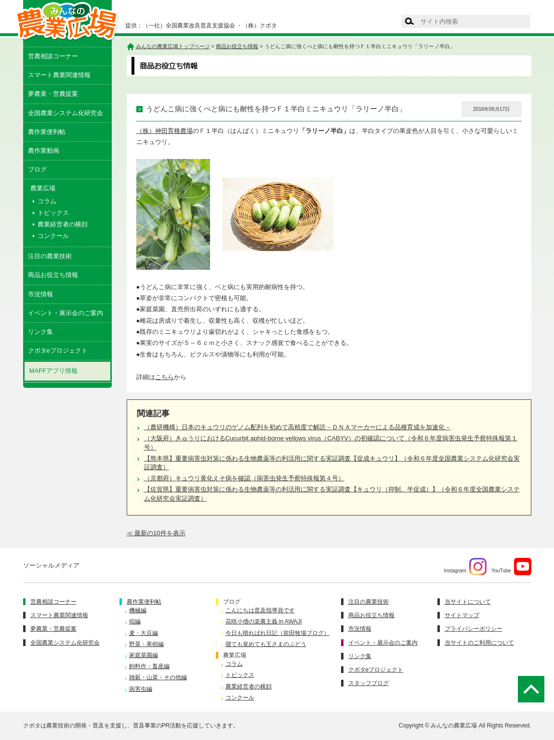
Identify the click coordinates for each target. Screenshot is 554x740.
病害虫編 (140, 689)
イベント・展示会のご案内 (65, 313)
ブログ (37, 169)
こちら (164, 377)
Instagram (465, 566)
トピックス (53, 212)
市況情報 (40, 294)
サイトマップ (462, 615)
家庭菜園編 (143, 655)
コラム (47, 201)
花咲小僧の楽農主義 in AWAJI (263, 621)
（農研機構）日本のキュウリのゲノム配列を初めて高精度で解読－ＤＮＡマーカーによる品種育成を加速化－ (297, 427)
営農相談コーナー (53, 56)
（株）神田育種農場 (164, 130)
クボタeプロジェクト (58, 350)
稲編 (135, 621)
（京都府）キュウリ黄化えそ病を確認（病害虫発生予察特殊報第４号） (244, 478)
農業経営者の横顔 (63, 224)
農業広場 (234, 655)
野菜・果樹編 (146, 644)
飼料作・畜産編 (149, 666)
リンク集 (40, 331)
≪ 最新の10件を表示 (156, 533)
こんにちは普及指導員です (260, 610)
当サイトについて (468, 601)
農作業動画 (43, 150)
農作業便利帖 (47, 131)
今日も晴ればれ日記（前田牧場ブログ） (277, 633)
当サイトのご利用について (479, 642)
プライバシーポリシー (473, 628)
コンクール (53, 235)
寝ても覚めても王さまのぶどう (265, 644)
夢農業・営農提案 (53, 93)
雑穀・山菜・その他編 (158, 677)
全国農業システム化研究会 (65, 113)
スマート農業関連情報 (59, 75)
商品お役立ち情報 (53, 274)
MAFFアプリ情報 (53, 370)
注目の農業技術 (50, 256)
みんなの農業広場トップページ (173, 46)
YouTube (511, 566)
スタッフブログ (368, 683)
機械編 (137, 610)
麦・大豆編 (143, 633)
